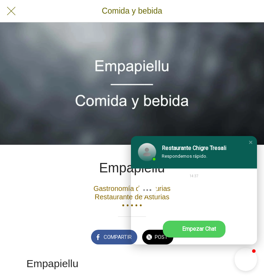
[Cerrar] (11, 11)
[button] (250, 142)
